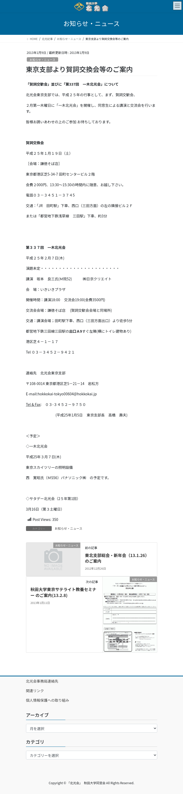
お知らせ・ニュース (42, 60)
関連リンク (35, 690)
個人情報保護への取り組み (47, 700)
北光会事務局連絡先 (42, 681)
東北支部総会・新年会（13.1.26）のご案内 (117, 558)
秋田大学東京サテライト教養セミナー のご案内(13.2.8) (63, 592)
